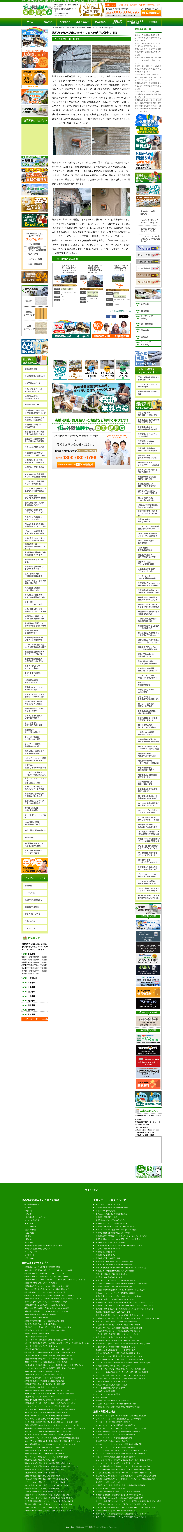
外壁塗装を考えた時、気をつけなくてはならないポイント (46, 1375)
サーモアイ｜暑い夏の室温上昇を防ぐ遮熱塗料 (113, 1422)
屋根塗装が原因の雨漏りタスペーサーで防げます (34, 653)
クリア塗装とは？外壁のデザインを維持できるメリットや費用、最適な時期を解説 (126, 1476)
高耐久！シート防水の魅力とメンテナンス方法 (34, 788)
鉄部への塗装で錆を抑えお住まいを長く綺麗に (34, 702)
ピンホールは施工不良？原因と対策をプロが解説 (34, 532)
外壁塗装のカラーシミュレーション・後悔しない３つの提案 (47, 1286)
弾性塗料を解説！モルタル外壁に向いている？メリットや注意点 (48, 1504)
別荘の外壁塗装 (101, 1397)
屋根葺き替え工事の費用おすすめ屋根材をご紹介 (34, 433)
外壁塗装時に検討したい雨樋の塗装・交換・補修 (34, 617)
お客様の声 (65, 22)
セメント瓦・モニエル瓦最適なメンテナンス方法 (34, 695)
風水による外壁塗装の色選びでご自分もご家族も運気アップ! (47, 1289)
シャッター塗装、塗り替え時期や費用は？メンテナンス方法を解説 (120, 1369)
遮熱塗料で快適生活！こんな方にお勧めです (112, 1441)
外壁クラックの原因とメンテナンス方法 (33, 518)
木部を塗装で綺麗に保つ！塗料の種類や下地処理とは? (149, 740)
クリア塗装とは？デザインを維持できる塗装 (35, 497)
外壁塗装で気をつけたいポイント (34, 560)
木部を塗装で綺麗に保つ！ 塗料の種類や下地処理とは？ (45, 1454)
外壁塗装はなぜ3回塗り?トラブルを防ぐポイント (34, 568)
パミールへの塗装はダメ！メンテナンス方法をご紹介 (148, 747)
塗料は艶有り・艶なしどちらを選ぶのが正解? (147, 662)
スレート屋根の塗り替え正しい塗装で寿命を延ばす (35, 646)
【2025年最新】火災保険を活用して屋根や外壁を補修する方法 (119, 1245)
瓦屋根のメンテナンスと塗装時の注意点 (34, 688)
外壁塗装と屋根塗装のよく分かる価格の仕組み (113, 1208)
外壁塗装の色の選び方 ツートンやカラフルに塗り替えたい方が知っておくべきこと (55, 1280)
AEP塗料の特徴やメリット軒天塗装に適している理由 (148, 897)
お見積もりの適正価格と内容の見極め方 (147, 471)
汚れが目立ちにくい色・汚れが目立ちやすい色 (150, 221)
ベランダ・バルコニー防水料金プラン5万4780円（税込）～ (118, 1230)
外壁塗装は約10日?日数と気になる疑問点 (147, 485)
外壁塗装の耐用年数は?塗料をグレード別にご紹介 (35, 454)
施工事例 (48, 22)
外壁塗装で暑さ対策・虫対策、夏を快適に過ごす (114, 1400)
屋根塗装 (35, 135)
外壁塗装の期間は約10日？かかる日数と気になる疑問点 (45, 1292)
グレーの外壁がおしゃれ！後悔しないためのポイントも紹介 (47, 1485)
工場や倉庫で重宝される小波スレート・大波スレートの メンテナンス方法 (52, 1425)
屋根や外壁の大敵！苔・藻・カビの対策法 (147, 726)
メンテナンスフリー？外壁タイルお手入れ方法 (147, 676)
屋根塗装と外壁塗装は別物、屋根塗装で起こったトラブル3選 (47, 1390)
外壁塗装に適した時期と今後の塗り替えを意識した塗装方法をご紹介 (50, 1352)
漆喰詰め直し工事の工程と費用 (146, 691)
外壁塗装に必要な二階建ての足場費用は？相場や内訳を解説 (118, 1407)
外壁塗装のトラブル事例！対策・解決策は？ (148, 790)
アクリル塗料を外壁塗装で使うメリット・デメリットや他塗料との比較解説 (123, 1469)
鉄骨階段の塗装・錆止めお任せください (34, 710)
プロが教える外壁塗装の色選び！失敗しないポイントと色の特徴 (48, 1270)
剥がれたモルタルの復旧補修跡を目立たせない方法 (35, 525)
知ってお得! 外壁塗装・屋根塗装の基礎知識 (40, 1314)
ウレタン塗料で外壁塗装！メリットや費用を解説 (35, 482)
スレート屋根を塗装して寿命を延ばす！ (110, 1388)
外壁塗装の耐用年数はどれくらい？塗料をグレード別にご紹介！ (48, 1349)
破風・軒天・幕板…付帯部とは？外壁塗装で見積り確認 (116, 1321)
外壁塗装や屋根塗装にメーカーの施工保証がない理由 (148, 591)
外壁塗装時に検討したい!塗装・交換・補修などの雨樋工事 (117, 1340)
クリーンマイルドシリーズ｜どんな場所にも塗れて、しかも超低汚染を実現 (123, 1460)
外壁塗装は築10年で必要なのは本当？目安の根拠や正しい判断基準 (49, 1295)
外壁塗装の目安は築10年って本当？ (32, 397)
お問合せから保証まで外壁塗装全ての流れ (111, 1214)
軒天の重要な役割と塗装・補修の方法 (32, 589)
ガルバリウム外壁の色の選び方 (146, 542)
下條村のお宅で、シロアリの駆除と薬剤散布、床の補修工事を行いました (148, 52)
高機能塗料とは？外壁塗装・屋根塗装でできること (35, 546)
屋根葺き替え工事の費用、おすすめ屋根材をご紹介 (115, 1261)
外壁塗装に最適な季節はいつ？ (34, 468)
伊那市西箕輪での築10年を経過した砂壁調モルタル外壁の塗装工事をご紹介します (148, 94)
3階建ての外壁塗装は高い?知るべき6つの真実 (148, 506)
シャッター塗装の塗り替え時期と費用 (32, 738)
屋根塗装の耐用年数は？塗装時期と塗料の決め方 (147, 797)
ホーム (30, 22)
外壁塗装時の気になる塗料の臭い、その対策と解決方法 (45, 1305)
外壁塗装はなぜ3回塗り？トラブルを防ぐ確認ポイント (45, 1378)
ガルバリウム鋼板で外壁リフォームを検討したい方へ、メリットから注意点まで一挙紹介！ (58, 1343)
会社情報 (28, 1236)
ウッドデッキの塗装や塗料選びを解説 (33, 724)
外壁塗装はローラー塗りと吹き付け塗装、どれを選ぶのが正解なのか (50, 1403)
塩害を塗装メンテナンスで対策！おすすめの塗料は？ (44, 1450)
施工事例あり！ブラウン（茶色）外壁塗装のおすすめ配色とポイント (50, 1498)
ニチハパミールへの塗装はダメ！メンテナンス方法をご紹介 (47, 1457)
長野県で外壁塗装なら (33, 900)
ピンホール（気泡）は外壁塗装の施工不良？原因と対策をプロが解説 (50, 1368)
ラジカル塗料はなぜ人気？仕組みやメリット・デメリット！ (47, 1507)
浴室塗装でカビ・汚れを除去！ (32, 731)
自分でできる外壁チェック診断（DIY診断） (41, 1324)
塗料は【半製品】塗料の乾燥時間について (34, 809)
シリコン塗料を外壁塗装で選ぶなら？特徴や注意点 (35, 490)
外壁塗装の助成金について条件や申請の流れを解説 (115, 1287)
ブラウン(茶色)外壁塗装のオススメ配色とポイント (148, 847)
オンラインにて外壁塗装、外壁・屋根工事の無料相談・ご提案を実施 (121, 1283)
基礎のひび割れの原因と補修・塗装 (145, 783)
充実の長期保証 (30, 1230)
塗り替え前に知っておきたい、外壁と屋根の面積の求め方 (46, 1412)
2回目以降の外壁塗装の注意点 (145, 549)
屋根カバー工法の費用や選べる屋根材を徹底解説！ (115, 1264)
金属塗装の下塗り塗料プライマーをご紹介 (147, 570)
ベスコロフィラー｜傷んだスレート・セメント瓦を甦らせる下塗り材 (121, 1428)
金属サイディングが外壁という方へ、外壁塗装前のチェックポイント (121, 1517)
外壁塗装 (35, 128)
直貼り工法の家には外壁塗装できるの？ (146, 655)
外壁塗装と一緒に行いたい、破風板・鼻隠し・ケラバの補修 (118, 1325)
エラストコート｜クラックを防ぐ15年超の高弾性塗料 (115, 1447)
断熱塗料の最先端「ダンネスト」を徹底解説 (148, 762)
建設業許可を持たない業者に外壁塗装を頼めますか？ (44, 1245)
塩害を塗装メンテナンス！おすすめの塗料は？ (35, 802)
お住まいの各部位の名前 (34, 447)
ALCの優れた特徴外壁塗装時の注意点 (32, 823)
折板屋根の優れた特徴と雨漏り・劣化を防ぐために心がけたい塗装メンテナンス (125, 1302)
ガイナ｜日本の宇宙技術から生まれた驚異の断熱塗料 (115, 1457)
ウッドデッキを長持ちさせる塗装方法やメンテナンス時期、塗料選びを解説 (123, 1363)
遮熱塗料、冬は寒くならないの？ (108, 1482)
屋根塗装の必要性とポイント (106, 1255)
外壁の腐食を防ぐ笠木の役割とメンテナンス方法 (35, 610)
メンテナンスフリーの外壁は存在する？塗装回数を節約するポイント (50, 1340)
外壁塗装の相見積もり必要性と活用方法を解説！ (148, 449)
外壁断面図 (29, 837)
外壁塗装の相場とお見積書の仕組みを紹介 (147, 456)
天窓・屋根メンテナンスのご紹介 (33, 603)
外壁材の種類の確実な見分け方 (144, 520)
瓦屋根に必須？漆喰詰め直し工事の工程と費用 (113, 1312)
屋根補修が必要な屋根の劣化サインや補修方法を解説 (115, 1350)
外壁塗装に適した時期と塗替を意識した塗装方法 (34, 461)
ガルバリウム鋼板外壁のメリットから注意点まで (147, 535)
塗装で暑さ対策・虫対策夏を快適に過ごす (34, 504)
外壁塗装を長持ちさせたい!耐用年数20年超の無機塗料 (149, 584)
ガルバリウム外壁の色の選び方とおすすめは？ (42, 1346)
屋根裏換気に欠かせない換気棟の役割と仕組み (34, 795)
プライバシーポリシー (33, 914)
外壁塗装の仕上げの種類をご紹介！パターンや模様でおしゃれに (48, 1511)
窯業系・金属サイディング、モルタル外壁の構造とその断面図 (47, 1416)
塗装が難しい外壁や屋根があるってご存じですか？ (148, 641)
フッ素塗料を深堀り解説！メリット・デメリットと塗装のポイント (49, 1501)
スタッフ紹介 (30, 893)
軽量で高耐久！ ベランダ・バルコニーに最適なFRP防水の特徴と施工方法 (52, 1438)
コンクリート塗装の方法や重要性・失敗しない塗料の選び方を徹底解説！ (123, 1372)
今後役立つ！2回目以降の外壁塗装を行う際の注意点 (115, 1271)
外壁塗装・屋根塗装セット (35, 142)
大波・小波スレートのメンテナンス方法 (33, 851)
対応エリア (29, 1239)
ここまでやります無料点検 (135, 22)
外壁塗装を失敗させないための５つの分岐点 (41, 1283)
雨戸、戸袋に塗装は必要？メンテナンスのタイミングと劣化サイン (120, 1375)
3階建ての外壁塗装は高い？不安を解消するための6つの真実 (47, 1308)
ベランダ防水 (35, 150)
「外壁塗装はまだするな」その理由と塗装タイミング (35, 411)
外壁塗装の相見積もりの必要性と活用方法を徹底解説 (44, 1381)
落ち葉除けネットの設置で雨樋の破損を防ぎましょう (115, 1347)
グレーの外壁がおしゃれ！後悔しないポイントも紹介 (148, 818)
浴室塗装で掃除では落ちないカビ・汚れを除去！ (114, 1366)
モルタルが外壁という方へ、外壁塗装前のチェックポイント (118, 1511)
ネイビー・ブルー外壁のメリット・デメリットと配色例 (45, 1482)
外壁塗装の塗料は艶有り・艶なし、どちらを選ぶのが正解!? (118, 1492)
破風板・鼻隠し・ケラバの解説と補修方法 (35, 582)
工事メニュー (82, 22)
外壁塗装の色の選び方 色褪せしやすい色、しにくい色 (44, 1273)
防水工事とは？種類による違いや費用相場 (35, 766)
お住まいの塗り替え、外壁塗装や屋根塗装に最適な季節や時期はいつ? (50, 1356)
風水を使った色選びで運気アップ (149, 212)
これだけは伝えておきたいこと (36, 1217)
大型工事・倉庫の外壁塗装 (106, 1391)
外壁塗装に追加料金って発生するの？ (146, 442)
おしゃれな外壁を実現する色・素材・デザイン (148, 804)
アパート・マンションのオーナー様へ (147, 385)
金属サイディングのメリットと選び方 (32, 667)
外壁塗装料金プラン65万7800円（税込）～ (112, 1220)
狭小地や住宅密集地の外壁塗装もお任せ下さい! (35, 660)
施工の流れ (100, 22)
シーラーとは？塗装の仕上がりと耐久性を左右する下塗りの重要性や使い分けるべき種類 (128, 1501)
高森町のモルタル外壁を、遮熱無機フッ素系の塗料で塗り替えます (148, 101)
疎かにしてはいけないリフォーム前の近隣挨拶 (147, 492)
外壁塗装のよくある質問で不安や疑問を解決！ (148, 421)
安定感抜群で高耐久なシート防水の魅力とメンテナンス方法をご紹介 (50, 1444)
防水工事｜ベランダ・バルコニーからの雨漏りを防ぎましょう (119, 1280)
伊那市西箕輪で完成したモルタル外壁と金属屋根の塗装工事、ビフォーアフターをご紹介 (148, 77)
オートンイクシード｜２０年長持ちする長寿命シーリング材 (118, 1463)
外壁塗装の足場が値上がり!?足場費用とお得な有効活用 (116, 1404)
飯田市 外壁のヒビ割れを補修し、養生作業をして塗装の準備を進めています (148, 37)
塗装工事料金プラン (118, 22)
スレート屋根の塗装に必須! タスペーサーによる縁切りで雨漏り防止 (49, 1393)
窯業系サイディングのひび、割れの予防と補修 (147, 648)
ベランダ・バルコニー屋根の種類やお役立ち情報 (35, 759)
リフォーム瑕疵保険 (32, 1220)
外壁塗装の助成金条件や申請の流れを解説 (147, 428)
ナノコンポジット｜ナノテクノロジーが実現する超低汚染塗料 (119, 1444)
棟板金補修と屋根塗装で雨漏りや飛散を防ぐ (34, 752)
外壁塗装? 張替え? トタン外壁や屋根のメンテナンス (115, 1299)
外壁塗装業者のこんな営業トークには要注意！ (148, 627)
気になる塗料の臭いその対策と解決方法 (146, 499)
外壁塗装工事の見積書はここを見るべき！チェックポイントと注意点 (121, 1236)
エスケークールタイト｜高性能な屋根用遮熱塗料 (114, 1438)
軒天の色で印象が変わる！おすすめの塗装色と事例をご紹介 (118, 1331)
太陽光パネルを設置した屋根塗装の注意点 (147, 733)
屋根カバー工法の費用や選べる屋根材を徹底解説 (34, 440)
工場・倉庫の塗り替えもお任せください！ (148, 378)
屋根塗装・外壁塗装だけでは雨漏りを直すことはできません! (47, 1311)
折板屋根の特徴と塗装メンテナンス (32, 681)
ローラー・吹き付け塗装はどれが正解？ (146, 705)
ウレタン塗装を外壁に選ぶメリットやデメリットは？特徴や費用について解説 (124, 1473)
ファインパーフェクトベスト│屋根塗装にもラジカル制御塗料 (118, 1419)
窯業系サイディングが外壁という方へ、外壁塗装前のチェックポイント (122, 1514)
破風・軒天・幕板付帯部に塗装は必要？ (33, 575)
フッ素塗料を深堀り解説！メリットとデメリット (148, 854)
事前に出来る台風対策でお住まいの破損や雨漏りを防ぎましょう (48, 1463)
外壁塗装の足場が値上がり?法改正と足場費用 (149, 613)
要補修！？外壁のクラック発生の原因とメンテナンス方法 (46, 1362)
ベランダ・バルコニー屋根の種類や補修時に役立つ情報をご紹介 (48, 1431)
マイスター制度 (30, 1227)
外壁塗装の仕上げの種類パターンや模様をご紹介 (147, 868)
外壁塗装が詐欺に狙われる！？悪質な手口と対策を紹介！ (46, 1384)
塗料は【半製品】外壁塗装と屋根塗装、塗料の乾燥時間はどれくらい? (50, 1400)
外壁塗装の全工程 (32, 404)
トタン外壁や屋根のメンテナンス (32, 674)
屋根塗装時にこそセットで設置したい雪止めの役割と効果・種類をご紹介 (123, 1344)
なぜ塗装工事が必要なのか (35, 376)
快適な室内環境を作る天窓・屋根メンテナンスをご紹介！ (117, 1334)
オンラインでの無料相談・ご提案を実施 (147, 414)
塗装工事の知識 (31, 369)
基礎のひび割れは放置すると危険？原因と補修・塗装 (44, 1469)
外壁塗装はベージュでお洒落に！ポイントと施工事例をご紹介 (47, 1495)
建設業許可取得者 (32, 907)
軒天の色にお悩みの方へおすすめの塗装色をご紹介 (35, 596)
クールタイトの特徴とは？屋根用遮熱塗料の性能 (148, 882)
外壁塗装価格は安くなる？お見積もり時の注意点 (35, 419)
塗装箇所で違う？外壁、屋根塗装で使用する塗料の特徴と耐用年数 (120, 1485)
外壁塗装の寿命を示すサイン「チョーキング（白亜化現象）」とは (49, 1359)
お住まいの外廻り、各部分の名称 (37, 1333)
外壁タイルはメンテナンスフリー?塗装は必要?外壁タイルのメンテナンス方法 (124, 1306)
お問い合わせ (30, 921)
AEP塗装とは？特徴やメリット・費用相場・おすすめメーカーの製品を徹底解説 (125, 1479)
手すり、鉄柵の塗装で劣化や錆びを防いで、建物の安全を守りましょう (122, 1359)
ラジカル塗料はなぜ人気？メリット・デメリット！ (148, 889)
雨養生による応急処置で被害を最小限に (147, 776)
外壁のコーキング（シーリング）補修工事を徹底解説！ (116, 1293)
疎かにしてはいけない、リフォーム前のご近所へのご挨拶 (46, 1302)
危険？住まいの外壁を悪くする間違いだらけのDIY (148, 634)
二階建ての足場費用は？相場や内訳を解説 (147, 620)
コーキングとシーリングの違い (35, 816)
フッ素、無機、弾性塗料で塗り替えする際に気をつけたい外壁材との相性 (51, 1422)
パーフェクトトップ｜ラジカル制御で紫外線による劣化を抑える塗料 (121, 1416)
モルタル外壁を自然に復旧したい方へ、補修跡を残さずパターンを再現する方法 (54, 1365)
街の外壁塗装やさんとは (33, 1204)
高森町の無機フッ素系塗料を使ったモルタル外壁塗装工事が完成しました (148, 86)
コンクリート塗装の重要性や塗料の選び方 (33, 745)
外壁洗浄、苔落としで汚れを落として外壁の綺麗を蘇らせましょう (120, 1378)
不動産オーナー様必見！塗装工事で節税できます (147, 598)
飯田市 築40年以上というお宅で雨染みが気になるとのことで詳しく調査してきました (148, 69)
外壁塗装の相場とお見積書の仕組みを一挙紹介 (113, 1233)
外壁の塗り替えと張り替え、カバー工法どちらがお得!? (45, 1330)
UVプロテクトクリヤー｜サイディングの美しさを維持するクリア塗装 (121, 1450)
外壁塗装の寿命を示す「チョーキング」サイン (34, 511)
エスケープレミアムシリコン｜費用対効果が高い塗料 (115, 1435)
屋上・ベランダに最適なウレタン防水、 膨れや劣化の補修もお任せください (53, 1441)
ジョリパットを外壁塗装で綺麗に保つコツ (148, 698)
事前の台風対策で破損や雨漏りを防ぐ (146, 769)
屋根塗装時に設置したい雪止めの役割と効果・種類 (35, 624)
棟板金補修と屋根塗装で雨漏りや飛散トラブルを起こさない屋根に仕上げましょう (55, 1428)
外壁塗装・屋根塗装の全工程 (106, 1217)
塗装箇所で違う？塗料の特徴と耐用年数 (147, 556)
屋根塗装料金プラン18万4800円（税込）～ (112, 1223)
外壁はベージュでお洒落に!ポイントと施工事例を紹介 (149, 840)
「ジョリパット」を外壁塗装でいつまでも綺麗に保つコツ (46, 1419)
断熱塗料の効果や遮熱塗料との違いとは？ (147, 755)
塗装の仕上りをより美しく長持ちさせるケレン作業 (35, 539)
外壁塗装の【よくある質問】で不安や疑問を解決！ (43, 1267)
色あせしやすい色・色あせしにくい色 (148, 230)
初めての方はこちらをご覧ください (109, 1204)
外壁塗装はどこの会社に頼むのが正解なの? (40, 1397)
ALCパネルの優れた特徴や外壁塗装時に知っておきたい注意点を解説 (50, 1409)
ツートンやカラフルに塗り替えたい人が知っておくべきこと (150, 238)
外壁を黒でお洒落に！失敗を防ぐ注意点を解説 (147, 826)
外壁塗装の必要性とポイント (106, 1252)
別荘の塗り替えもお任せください (148, 392)
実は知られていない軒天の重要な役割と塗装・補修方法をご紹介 (119, 1328)
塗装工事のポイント (32, 383)
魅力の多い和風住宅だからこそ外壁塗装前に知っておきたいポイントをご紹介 (124, 1309)
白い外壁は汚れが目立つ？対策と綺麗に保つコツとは (148, 833)
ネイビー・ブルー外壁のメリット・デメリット (147, 811)
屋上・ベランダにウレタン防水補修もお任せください (35, 781)
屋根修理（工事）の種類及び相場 (32, 426)
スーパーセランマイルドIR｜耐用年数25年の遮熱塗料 (115, 1425)
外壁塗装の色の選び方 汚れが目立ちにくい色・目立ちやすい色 (48, 1276)
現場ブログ (64, 28)
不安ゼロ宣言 (29, 1233)
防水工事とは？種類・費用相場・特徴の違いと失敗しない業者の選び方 (51, 1435)
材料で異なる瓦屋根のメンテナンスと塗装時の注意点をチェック (119, 1315)
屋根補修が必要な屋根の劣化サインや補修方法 (34, 639)
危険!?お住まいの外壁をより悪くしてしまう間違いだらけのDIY (48, 1327)
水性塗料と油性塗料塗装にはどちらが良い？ (147, 669)
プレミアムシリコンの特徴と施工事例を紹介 (147, 875)
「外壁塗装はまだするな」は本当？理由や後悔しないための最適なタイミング (53, 1299)
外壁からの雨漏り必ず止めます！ (108, 1249)
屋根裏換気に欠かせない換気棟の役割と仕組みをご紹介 (45, 1447)
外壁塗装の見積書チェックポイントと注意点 (148, 464)
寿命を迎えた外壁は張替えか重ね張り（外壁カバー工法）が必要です (121, 1268)
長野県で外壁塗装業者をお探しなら (38, 1249)
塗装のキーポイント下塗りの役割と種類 (146, 563)
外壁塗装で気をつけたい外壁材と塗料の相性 (34, 844)
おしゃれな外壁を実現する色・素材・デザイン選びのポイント (47, 1479)
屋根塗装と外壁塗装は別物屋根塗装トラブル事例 (35, 553)
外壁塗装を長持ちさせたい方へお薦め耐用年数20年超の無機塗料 (120, 1498)
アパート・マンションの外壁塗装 (108, 1394)
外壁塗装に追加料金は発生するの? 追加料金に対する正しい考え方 (120, 1290)
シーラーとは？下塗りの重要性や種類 (147, 577)
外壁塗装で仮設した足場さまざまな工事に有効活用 (148, 606)
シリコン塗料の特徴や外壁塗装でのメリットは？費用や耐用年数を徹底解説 (123, 1466)
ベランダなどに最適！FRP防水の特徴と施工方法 (35, 773)
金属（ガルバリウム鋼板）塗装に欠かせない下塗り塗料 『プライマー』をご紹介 (125, 1507)
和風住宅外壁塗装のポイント (146, 684)
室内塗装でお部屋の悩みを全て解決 (109, 1277)
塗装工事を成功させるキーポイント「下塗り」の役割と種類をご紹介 (121, 1504)
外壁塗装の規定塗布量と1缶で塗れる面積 (147, 712)
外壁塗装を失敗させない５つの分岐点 (147, 435)
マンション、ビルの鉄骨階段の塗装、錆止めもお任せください (119, 1356)
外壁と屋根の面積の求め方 (35, 830)
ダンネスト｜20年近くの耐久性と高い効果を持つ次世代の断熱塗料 (120, 1454)
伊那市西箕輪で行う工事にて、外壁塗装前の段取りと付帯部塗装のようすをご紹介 (148, 108)
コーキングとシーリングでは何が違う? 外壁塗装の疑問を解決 (47, 1406)
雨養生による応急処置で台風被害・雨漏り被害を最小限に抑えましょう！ (51, 1466)
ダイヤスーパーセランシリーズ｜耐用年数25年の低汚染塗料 (118, 1431)
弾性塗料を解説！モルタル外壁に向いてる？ (148, 861)
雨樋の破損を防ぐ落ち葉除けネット (32, 631)
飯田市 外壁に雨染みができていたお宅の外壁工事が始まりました (148, 44)
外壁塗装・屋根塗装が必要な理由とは (38, 1317)
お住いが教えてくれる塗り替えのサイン (33, 390)
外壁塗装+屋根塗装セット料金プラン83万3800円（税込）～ (118, 1227)
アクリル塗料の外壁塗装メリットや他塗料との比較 (35, 475)
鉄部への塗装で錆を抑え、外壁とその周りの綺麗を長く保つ (118, 1353)
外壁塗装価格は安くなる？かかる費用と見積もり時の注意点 (118, 1239)
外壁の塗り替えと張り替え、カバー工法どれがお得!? (147, 513)
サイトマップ (30, 928)
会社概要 (153, 22)
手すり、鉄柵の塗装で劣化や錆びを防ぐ (33, 717)
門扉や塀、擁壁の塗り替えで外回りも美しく (112, 1274)
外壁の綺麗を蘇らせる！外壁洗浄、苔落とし (147, 719)
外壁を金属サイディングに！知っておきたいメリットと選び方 (119, 1296)
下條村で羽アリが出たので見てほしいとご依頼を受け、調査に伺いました (148, 60)
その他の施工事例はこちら (120, 311)
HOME (55, 28)
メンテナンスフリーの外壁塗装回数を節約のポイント (148, 527)
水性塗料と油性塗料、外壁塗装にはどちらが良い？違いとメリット (120, 1495)
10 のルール (29, 1223)
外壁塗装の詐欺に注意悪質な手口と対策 (147, 478)
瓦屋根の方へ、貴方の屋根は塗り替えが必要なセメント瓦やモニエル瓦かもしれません (128, 1318)
